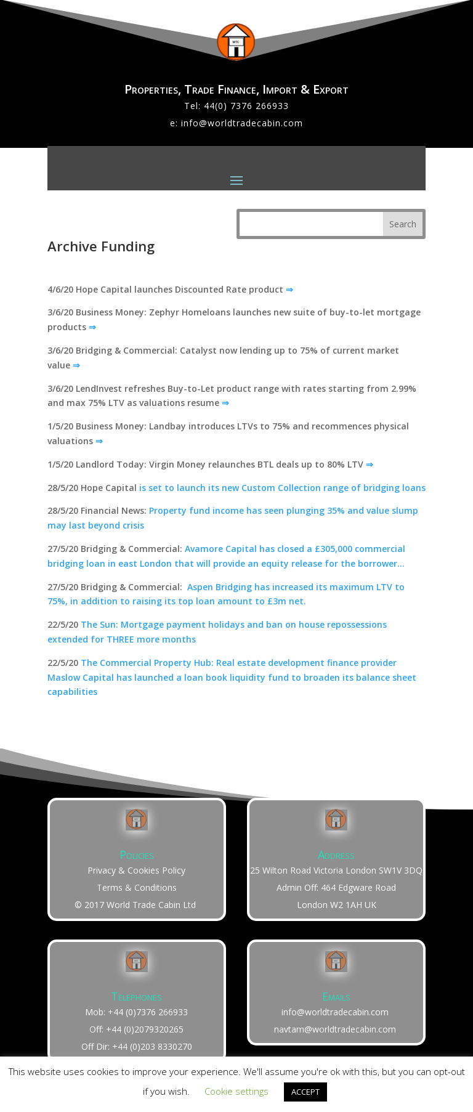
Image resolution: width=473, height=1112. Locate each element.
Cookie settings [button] (236, 1091)
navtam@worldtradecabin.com (335, 1029)
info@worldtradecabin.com (242, 123)
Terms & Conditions (137, 887)
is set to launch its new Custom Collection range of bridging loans (282, 487)
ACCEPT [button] (305, 1091)
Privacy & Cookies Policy (136, 870)
